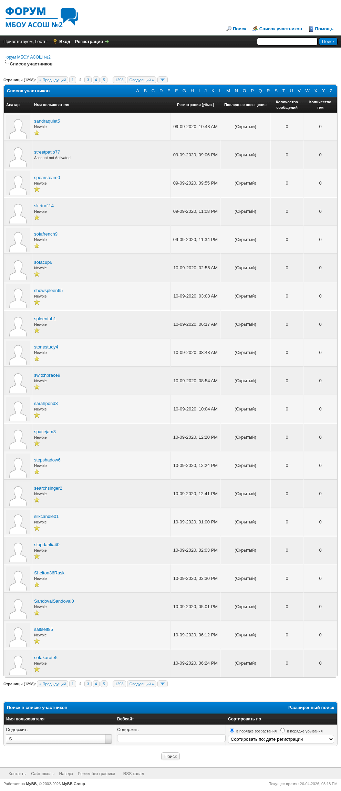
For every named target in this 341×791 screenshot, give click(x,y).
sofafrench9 (46, 234)
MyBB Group (73, 784)
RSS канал (133, 773)
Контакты (18, 773)
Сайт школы (42, 773)
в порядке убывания (304, 731)
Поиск (239, 28)
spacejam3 (45, 431)
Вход (64, 41)
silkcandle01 (46, 516)
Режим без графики (96, 773)
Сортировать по (244, 719)
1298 (119, 80)
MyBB (31, 784)
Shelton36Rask (49, 572)
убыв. (208, 105)
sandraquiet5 (47, 121)
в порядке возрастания (256, 731)
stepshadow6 (47, 459)
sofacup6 (43, 262)
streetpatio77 (47, 152)
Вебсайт (125, 719)
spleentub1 (45, 318)
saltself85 (43, 629)
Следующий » (142, 80)
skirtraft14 (44, 205)
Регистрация (89, 41)
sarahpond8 (46, 403)
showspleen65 (48, 290)
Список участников (280, 28)
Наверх (66, 773)
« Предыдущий (52, 80)
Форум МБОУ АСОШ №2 (27, 57)
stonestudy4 (46, 347)
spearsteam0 (47, 177)
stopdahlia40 (47, 544)
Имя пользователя (25, 719)
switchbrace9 (47, 375)
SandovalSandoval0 (54, 601)
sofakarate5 (46, 657)
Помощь (324, 28)
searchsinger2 (48, 488)
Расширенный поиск (311, 707)
